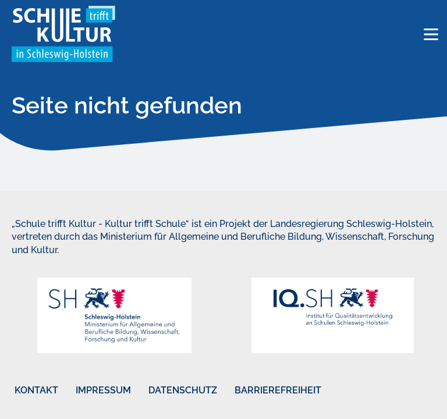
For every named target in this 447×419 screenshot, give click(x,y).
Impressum (103, 390)
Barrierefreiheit (278, 390)
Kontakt (36, 390)
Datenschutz (182, 390)
